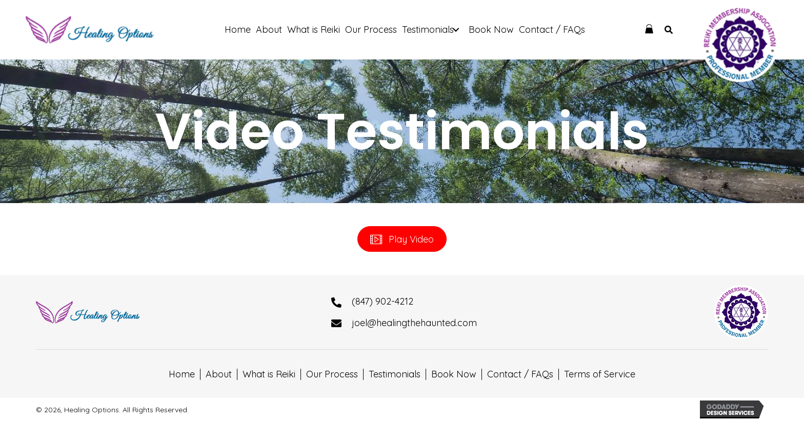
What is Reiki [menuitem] (269, 374)
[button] (456, 30)
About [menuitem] (219, 374)
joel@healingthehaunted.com (414, 323)
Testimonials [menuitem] (394, 374)
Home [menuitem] (182, 374)
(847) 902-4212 (382, 301)
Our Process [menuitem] (332, 374)
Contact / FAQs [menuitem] (520, 374)
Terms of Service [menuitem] (599, 374)
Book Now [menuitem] (453, 374)
